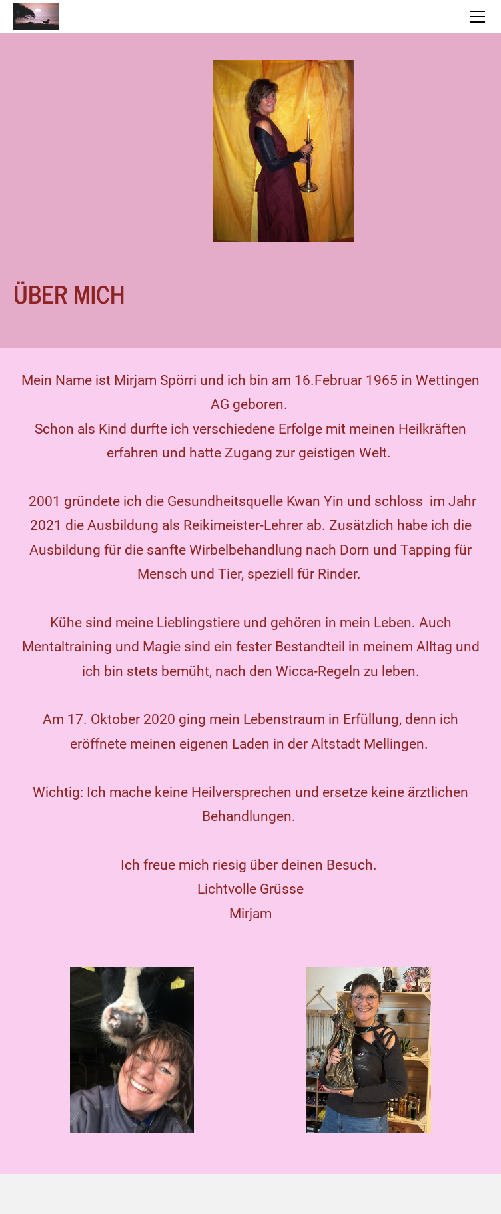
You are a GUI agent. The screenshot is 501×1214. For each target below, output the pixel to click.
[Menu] (477, 16)
